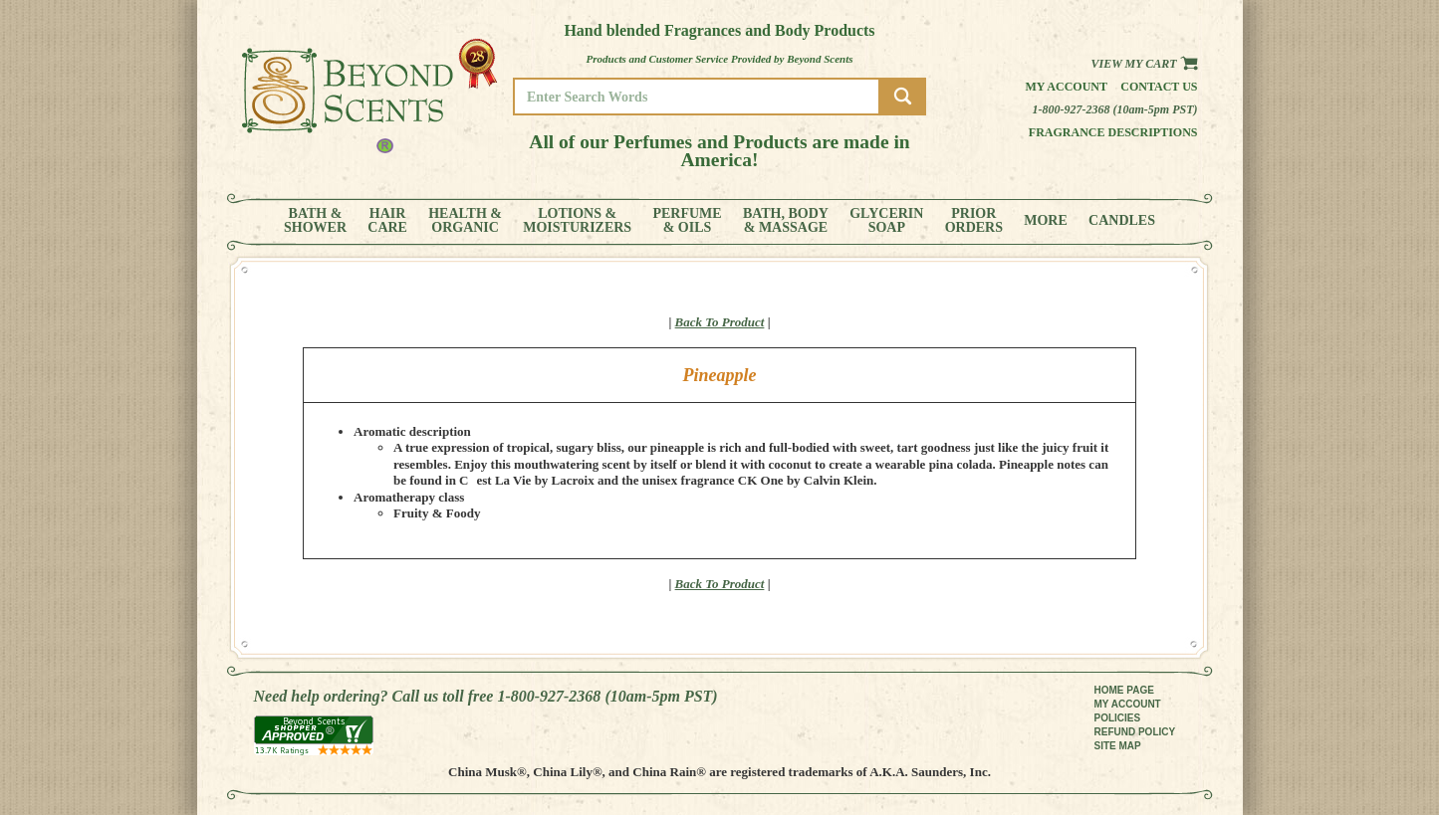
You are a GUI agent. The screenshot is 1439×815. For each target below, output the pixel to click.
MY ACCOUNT (1127, 704)
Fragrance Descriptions (1113, 132)
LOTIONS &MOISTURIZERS (577, 221)
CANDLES (1121, 221)
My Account (1066, 87)
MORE (1046, 221)
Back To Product (720, 321)
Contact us (1158, 87)
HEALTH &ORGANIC (465, 221)
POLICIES (1117, 718)
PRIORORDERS (974, 221)
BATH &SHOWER (315, 221)
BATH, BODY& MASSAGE (786, 221)
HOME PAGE (1124, 690)
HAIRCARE (387, 221)
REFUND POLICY (1135, 731)
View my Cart (1143, 64)
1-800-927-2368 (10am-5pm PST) (1115, 109)
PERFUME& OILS (686, 221)
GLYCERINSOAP (886, 221)
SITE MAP (1117, 745)
